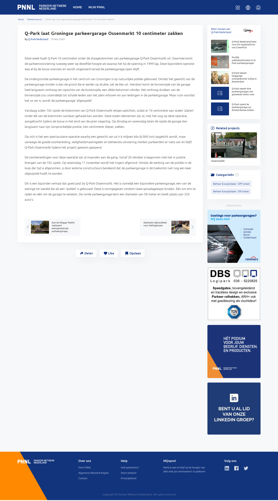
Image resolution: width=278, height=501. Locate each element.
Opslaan (136, 254)
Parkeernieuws (34, 20)
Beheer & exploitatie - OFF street (231, 184)
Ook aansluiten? (130, 468)
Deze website (128, 473)
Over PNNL (84, 468)
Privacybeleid (128, 479)
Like (111, 254)
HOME (79, 7)
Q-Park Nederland (38, 40)
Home (21, 20)
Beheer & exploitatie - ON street (231, 192)
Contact (83, 479)
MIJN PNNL (99, 7)
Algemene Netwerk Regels (93, 473)
